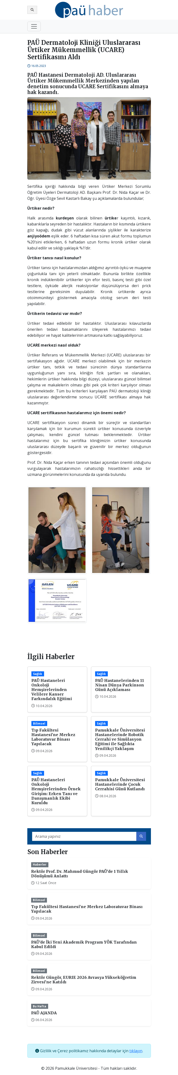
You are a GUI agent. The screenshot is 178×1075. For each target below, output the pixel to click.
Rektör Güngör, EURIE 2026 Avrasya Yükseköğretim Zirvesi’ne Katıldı (83, 979)
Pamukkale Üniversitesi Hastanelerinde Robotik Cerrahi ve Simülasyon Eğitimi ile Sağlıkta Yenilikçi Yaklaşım (120, 739)
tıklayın (135, 1050)
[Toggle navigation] (34, 26)
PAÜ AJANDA (44, 1012)
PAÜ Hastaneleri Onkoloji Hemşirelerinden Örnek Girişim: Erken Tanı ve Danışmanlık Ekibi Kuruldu (56, 791)
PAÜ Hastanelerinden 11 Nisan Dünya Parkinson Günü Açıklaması (119, 685)
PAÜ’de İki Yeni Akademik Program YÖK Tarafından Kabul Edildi (84, 944)
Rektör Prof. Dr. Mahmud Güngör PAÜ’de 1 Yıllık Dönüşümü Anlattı (79, 873)
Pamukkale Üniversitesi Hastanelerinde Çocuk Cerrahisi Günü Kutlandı (120, 784)
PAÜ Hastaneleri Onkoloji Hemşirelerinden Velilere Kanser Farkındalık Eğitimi (51, 689)
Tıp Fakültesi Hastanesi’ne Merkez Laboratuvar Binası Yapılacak (53, 737)
